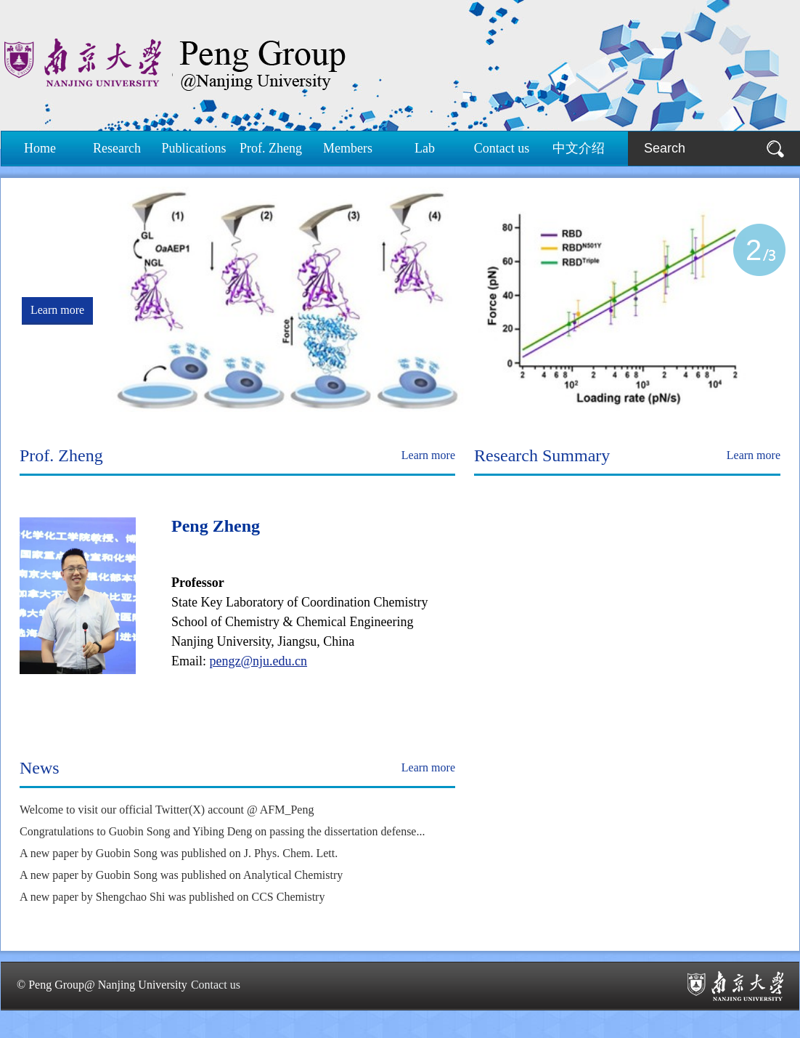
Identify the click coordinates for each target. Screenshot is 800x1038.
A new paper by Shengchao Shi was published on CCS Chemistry (172, 897)
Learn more (57, 310)
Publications (194, 148)
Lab (425, 148)
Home (40, 148)
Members (347, 148)
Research (117, 148)
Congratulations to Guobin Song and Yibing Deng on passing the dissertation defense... (222, 831)
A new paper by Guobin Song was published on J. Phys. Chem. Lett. (179, 853)
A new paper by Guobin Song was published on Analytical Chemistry (181, 875)
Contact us (502, 148)
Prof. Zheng (271, 148)
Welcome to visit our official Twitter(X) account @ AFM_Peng (167, 809)
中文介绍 (578, 148)
